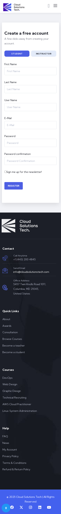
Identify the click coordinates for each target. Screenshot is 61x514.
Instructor (44, 53)
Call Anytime (20, 255)
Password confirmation (17, 154)
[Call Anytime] (5, 258)
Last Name (10, 82)
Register (13, 185)
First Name (10, 64)
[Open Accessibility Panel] (6, 508)
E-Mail (8, 118)
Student (17, 53)
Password (9, 136)
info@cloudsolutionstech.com (31, 271)
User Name (10, 100)
